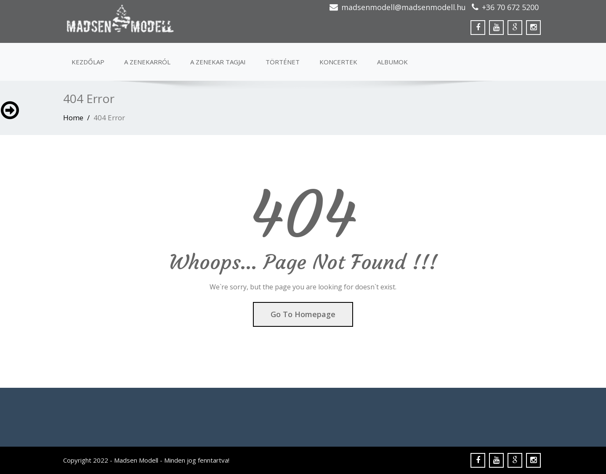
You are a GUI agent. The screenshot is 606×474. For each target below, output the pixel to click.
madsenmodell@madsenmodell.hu (403, 7)
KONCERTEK (338, 62)
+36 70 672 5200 (510, 7)
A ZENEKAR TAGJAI (218, 62)
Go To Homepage (303, 314)
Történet (283, 62)
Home (73, 117)
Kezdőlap (88, 62)
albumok (392, 62)
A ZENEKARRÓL (147, 62)
